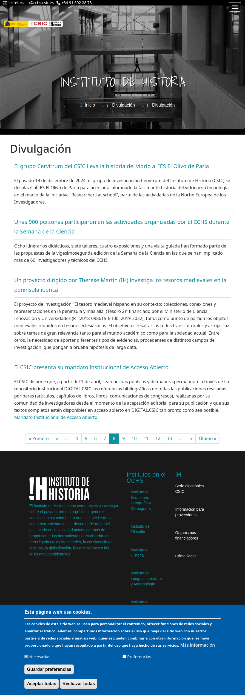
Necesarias (39, 660)
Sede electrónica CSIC (189, 489)
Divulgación (123, 105)
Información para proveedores (189, 512)
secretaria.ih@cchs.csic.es (31, 2)
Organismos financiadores (186, 535)
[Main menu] (235, 7)
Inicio (90, 105)
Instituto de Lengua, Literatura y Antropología (146, 578)
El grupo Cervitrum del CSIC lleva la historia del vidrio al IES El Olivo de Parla (111, 166)
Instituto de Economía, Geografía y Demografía (141, 500)
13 (171, 438)
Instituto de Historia (140, 552)
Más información (197, 649)
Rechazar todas (78, 687)
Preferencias (139, 660)
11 (148, 438)
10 (136, 438)
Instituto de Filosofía (140, 529)
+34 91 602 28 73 (76, 2)
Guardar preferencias (49, 673)
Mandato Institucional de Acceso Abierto (55, 417)
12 (159, 438)
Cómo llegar (185, 556)
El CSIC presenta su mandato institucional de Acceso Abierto (91, 367)
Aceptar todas (41, 687)
